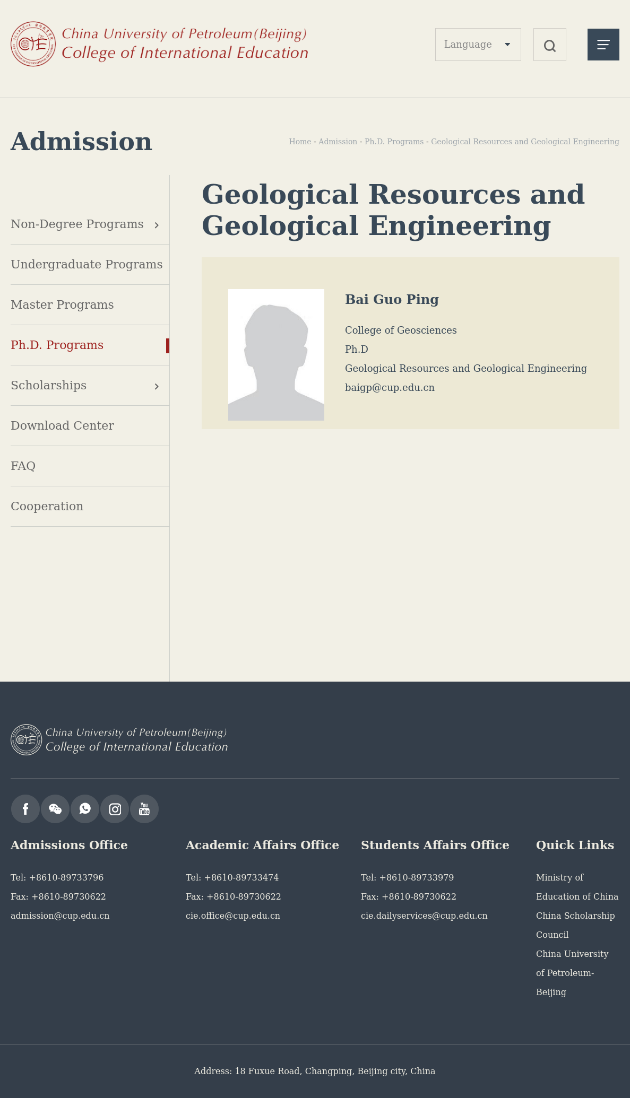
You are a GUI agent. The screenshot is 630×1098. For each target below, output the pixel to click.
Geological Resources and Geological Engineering (525, 141)
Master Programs (62, 304)
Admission (337, 141)
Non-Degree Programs (77, 224)
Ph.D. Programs (57, 345)
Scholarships (49, 385)
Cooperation (47, 506)
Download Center (62, 425)
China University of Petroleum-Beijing (572, 973)
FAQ (23, 466)
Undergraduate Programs (87, 264)
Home (300, 141)
